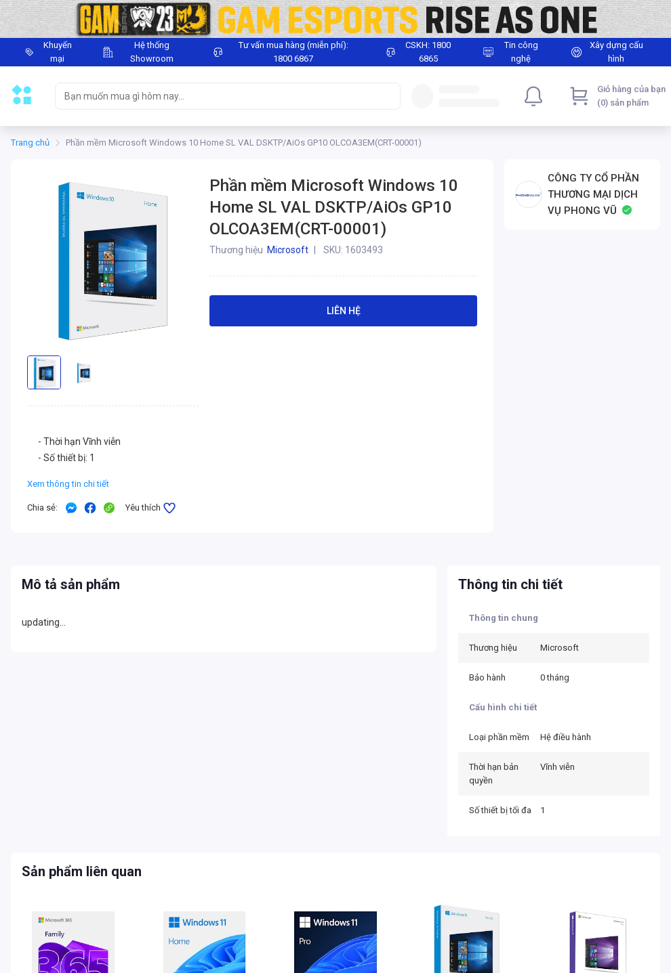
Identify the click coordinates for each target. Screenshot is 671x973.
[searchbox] (215, 96)
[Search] (387, 96)
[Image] (335, 19)
